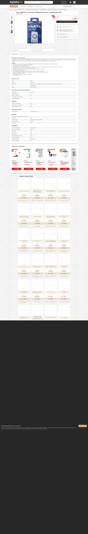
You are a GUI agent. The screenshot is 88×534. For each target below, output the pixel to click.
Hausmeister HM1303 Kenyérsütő (64, 283)
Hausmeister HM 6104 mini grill (24, 207)
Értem (83, 426)
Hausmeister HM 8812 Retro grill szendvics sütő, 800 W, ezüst (50, 258)
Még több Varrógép (24, 242)
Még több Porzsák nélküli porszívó (51, 217)
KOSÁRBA (17, 169)
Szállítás (30, 6)
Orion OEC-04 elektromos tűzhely (64, 258)
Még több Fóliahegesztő (37, 267)
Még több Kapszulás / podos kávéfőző (37, 293)
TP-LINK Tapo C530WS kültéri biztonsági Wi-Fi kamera (51, 233)
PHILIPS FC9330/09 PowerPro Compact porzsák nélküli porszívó (50, 283)
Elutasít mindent (82, 428)
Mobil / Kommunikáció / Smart (19, 9)
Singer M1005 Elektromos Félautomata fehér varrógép (24, 233)
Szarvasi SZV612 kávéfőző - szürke (64, 309)
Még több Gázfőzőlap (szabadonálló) (51, 318)
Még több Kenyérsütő (64, 292)
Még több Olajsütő (24, 292)
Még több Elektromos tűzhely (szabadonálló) (64, 268)
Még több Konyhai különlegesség (37, 217)
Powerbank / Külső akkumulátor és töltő (32, 9)
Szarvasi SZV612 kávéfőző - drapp (64, 233)
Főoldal (11, 9)
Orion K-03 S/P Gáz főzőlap (50, 308)
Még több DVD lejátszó (24, 267)
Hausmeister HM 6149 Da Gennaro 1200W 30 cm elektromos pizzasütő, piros (37, 207)
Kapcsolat (39, 6)
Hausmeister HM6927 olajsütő (24, 283)
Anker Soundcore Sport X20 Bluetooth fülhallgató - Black (37, 309)
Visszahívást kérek (63, 34)
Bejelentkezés (64, 3)
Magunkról (22, 6)
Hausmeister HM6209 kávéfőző (64, 207)
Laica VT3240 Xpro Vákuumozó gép (37, 258)
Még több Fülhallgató (37, 318)
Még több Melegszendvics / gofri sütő (50, 268)
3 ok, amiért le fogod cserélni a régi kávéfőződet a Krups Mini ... (69, 6)
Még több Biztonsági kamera (51, 242)
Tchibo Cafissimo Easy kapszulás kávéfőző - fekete (37, 283)
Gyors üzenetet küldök (63, 37)
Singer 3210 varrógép (37, 233)
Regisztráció (63, 1)
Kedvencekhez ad (15, 50)
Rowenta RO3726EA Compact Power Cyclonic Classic (51, 208)
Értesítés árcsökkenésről (37, 50)
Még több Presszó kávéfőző (64, 217)
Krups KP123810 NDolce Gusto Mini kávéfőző (24, 309)
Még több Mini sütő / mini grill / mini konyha (24, 218)
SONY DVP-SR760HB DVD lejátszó (24, 258)
